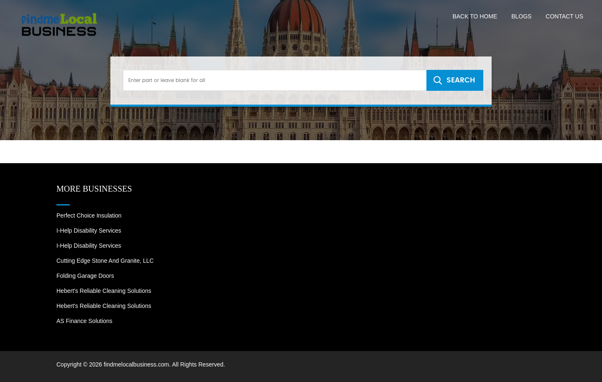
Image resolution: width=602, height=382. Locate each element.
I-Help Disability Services (88, 230)
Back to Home (474, 16)
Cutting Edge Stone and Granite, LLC (105, 260)
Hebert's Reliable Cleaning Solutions (103, 290)
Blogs (521, 16)
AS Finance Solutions (84, 321)
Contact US (564, 16)
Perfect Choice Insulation (89, 215)
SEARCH (460, 80)
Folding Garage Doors (85, 275)
